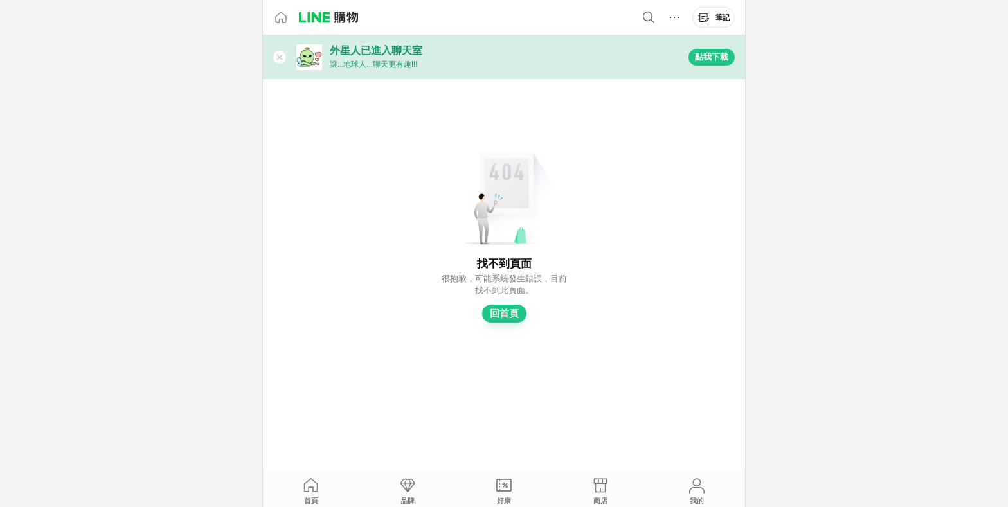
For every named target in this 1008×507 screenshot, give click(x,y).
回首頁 (504, 313)
